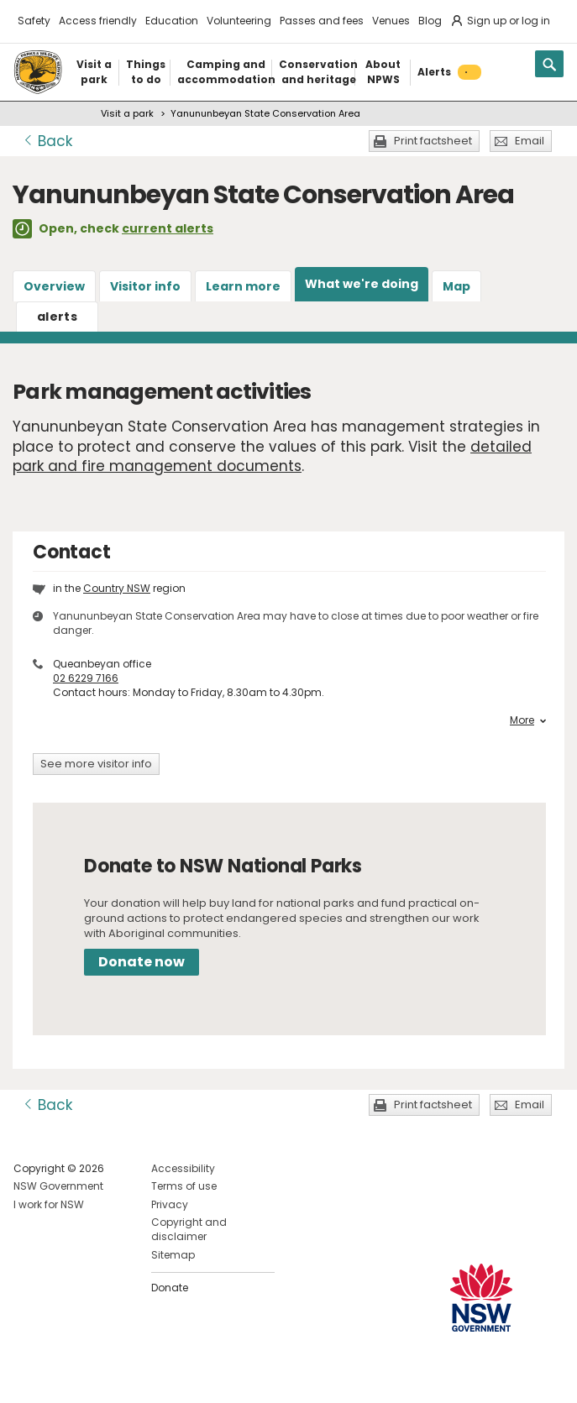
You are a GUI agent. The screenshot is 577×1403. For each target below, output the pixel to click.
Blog (430, 20)
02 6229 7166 (85, 678)
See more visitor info (96, 764)
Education (171, 20)
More (528, 720)
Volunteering (239, 20)
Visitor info (145, 286)
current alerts (167, 228)
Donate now (141, 961)
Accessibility (183, 1168)
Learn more (243, 286)
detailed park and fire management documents (272, 457)
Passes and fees (322, 20)
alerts (57, 316)
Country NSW (116, 588)
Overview (54, 286)
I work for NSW (48, 1204)
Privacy (169, 1204)
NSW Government (58, 1186)
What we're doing (361, 283)
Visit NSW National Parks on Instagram (65, 1376)
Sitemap (173, 1255)
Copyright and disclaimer (189, 1229)
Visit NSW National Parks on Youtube (101, 1376)
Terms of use (184, 1186)
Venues (391, 20)
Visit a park (127, 113)
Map (456, 286)
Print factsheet (433, 141)
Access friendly (98, 20)
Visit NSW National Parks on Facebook (29, 1376)
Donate (169, 1287)
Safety (34, 20)
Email (529, 141)
